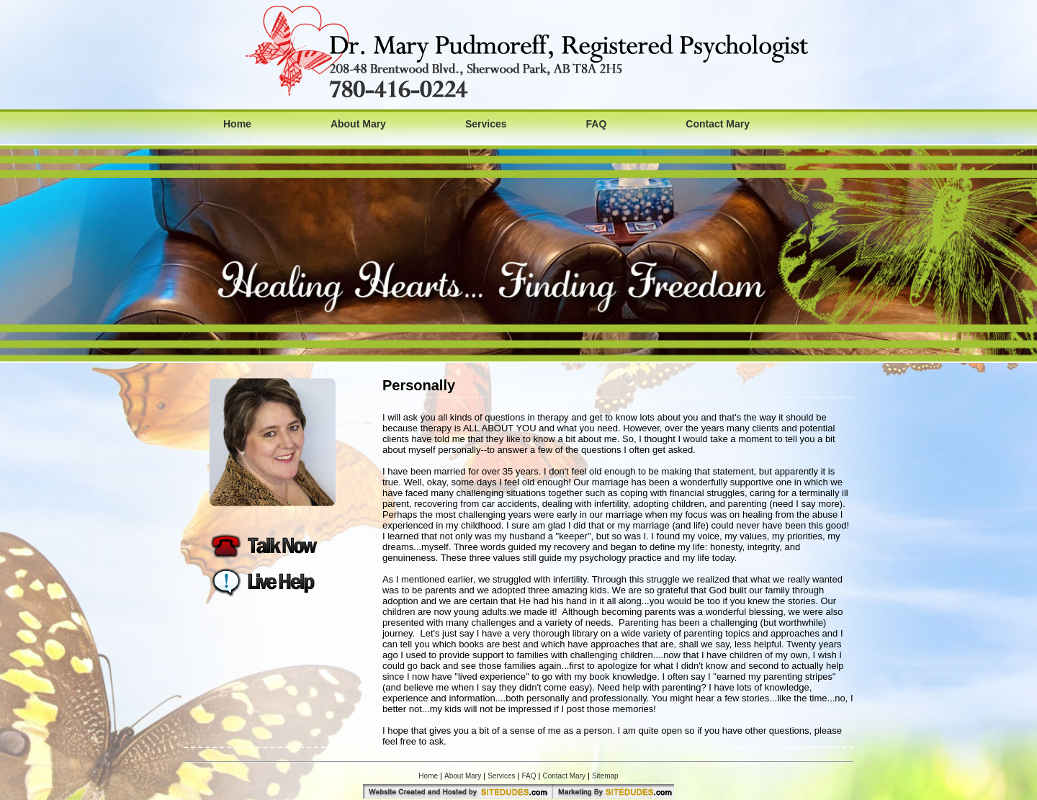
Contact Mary (718, 124)
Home (237, 124)
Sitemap (605, 776)
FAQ (596, 124)
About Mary (358, 124)
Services (486, 124)
